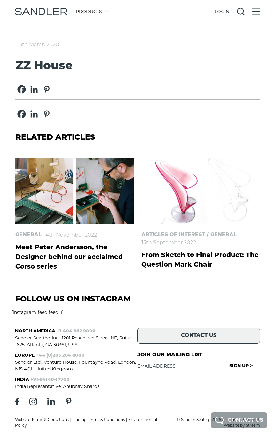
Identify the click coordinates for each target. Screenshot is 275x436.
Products (92, 11)
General (28, 234)
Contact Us (239, 420)
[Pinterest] (46, 89)
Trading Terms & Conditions (98, 419)
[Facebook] (21, 89)
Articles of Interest (173, 234)
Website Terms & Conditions (42, 419)
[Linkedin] (34, 89)
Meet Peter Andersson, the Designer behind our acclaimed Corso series (69, 257)
